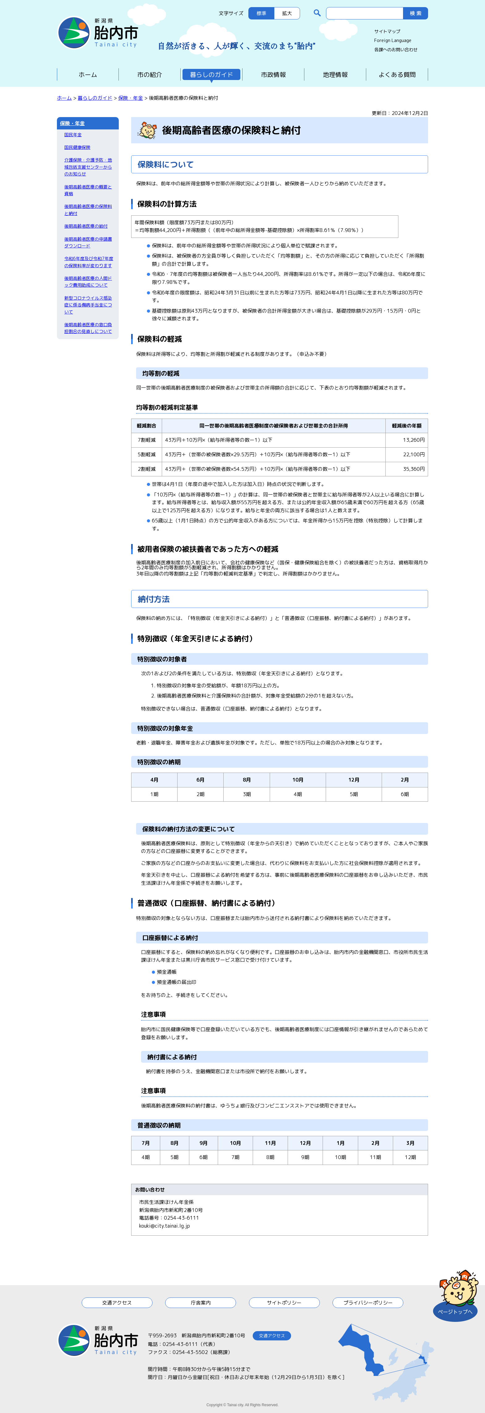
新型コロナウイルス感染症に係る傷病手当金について (88, 305)
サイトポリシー (284, 1302)
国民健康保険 (77, 147)
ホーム (88, 74)
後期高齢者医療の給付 (86, 226)
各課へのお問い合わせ (396, 50)
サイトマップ (387, 31)
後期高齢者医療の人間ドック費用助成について (88, 281)
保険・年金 (130, 98)
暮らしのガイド (211, 74)
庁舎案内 (201, 1302)
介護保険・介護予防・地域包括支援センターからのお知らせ (88, 167)
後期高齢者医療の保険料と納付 (88, 209)
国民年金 (73, 134)
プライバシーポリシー (368, 1302)
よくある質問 (397, 74)
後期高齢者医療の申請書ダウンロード (88, 242)
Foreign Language (392, 40)
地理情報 (335, 74)
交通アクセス (117, 1302)
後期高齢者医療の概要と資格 (88, 190)
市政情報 (273, 74)
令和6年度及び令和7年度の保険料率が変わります (88, 261)
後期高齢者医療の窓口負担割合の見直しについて (88, 328)
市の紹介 (149, 74)
